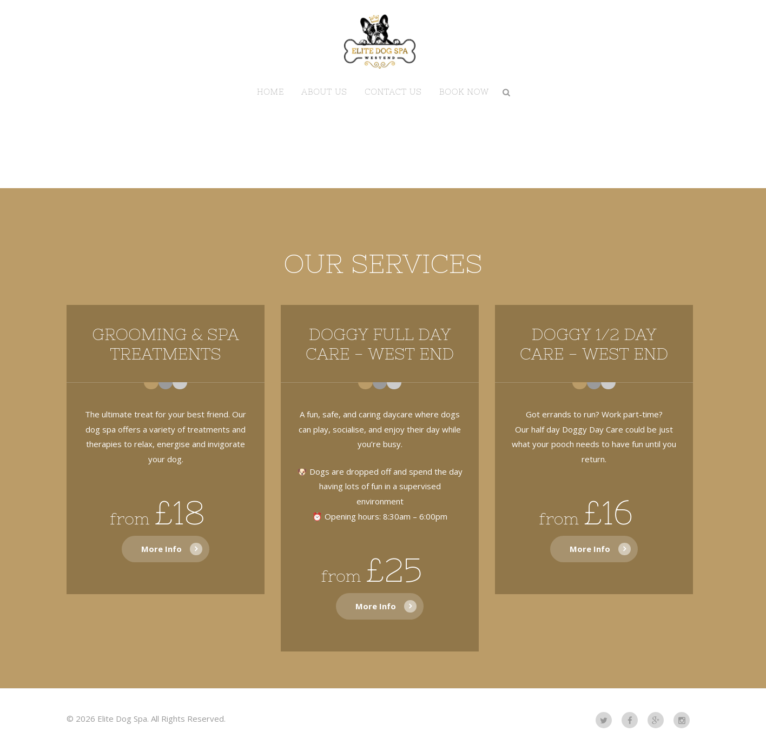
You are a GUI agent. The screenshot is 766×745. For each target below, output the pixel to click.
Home (270, 91)
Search (506, 92)
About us (324, 91)
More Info (161, 548)
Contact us (393, 91)
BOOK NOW (464, 91)
